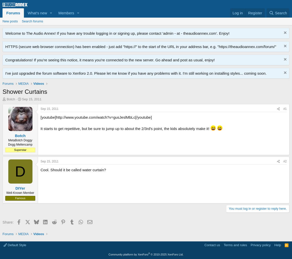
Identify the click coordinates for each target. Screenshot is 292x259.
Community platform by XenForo (146, 254)
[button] (51, 13)
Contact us (212, 245)
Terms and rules (235, 245)
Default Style (15, 245)
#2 (285, 161)
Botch (11, 99)
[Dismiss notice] (284, 33)
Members (66, 13)
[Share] (278, 109)
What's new (37, 13)
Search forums (32, 21)
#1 (285, 109)
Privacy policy (261, 245)
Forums (13, 13)
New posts (10, 21)
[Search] (278, 13)
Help (277, 245)
